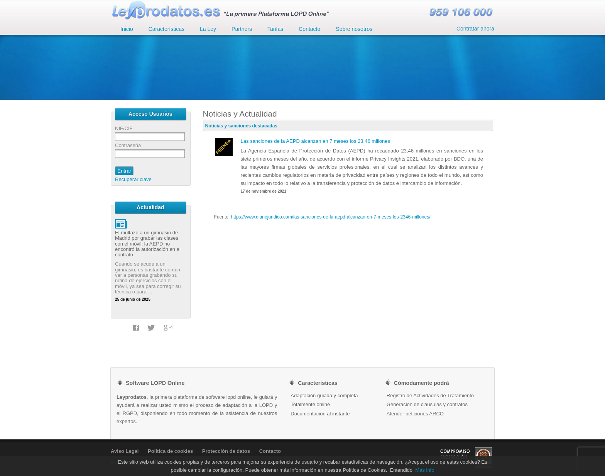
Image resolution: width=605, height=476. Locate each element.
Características (166, 29)
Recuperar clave (133, 179)
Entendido (401, 470)
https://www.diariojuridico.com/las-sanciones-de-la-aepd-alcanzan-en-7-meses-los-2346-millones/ (331, 217)
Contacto (270, 451)
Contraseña (128, 145)
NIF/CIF (124, 128)
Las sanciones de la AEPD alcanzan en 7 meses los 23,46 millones (315, 141)
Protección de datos (226, 451)
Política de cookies (170, 451)
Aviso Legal (125, 451)
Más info (424, 470)
